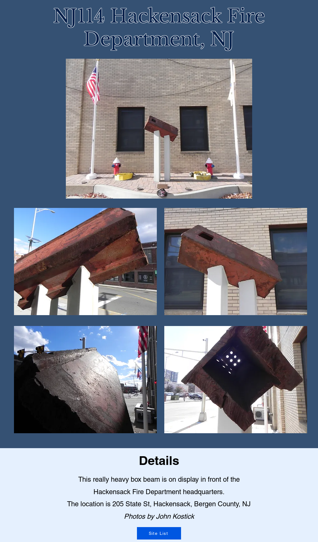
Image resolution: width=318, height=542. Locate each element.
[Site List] (159, 533)
